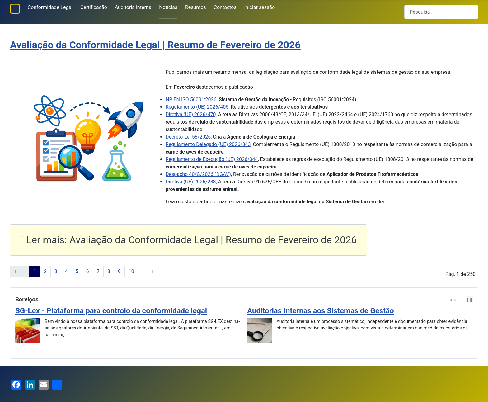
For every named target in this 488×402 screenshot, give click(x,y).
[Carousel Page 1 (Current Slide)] (451, 300)
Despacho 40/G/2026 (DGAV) (198, 174)
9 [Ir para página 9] (119, 271)
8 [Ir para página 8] (108, 271)
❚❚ (469, 299)
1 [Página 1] (34, 271)
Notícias (168, 7)
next (466, 299)
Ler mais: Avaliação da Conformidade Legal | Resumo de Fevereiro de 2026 (188, 240)
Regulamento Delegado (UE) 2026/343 (208, 144)
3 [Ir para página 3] (55, 271)
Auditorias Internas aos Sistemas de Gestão (320, 310)
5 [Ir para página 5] (77, 271)
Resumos (195, 7)
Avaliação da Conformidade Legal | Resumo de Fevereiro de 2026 (155, 45)
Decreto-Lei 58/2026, (189, 137)
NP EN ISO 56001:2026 (191, 99)
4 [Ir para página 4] (66, 271)
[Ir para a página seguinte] (143, 271)
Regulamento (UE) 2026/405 (197, 107)
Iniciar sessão (259, 7)
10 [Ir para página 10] (131, 271)
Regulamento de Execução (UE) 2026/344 (212, 159)
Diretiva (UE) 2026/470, (191, 114)
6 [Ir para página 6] (87, 271)
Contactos (225, 7)
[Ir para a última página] (152, 271)
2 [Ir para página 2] (45, 271)
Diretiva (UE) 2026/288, (191, 182)
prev (461, 299)
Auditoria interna (133, 7)
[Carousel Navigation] (462, 299)
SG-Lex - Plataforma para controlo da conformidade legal (111, 310)
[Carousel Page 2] (455, 300)
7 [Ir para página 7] (98, 271)
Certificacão (93, 7)
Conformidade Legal (50, 7)
